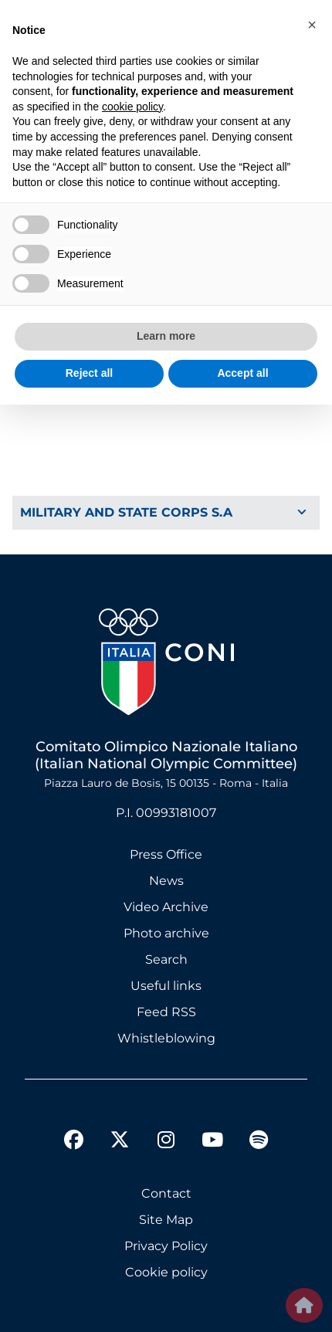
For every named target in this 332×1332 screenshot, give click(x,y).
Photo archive (166, 933)
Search (166, 959)
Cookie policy (166, 1272)
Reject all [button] (89, 373)
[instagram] (166, 1142)
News (166, 880)
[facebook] (73, 1142)
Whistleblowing (166, 1038)
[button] (312, 24)
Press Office (166, 854)
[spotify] (258, 1142)
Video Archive (166, 907)
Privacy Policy (166, 1246)
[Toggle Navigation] (166, 513)
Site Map (166, 1219)
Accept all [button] (242, 373)
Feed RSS (166, 1012)
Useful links (166, 985)
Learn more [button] (166, 336)
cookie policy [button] (132, 106)
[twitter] (119, 1127)
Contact (166, 1193)
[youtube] (212, 1142)
